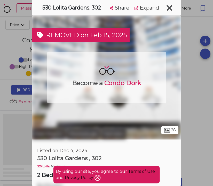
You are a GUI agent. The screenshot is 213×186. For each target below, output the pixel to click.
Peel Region (49, 134)
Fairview (113, 134)
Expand (147, 8)
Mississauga (83, 134)
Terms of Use (141, 171)
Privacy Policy (79, 177)
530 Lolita (43, 166)
